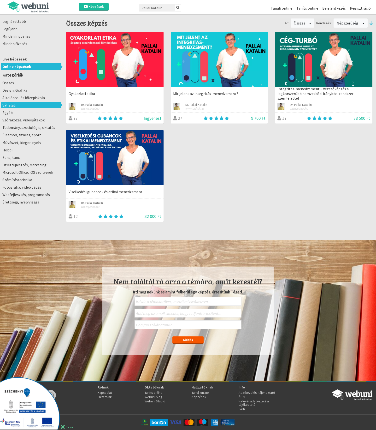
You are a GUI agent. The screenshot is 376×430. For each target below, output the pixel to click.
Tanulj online (281, 8)
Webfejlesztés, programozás (26, 194)
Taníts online (307, 8)
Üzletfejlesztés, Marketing (24, 164)
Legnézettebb (14, 21)
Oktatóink (105, 397)
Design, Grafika (14, 90)
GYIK (242, 409)
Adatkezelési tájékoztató (257, 392)
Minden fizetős (14, 43)
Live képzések (14, 59)
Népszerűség (350, 23)
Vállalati (9, 105)
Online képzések (16, 66)
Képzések (94, 6)
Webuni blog (153, 397)
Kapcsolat (105, 392)
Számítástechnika (17, 179)
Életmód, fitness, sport (21, 134)
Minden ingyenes (16, 36)
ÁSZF (242, 397)
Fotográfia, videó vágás (21, 187)
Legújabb (10, 28)
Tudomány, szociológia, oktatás (28, 127)
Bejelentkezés (334, 8)
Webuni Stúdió (155, 401)
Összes (8, 82)
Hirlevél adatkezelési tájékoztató (254, 403)
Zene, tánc (11, 157)
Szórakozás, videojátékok (23, 120)
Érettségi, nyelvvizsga (20, 202)
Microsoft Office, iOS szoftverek (27, 172)
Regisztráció (360, 8)
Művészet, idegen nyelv (21, 142)
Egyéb (7, 112)
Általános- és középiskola (23, 97)
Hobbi (7, 150)
